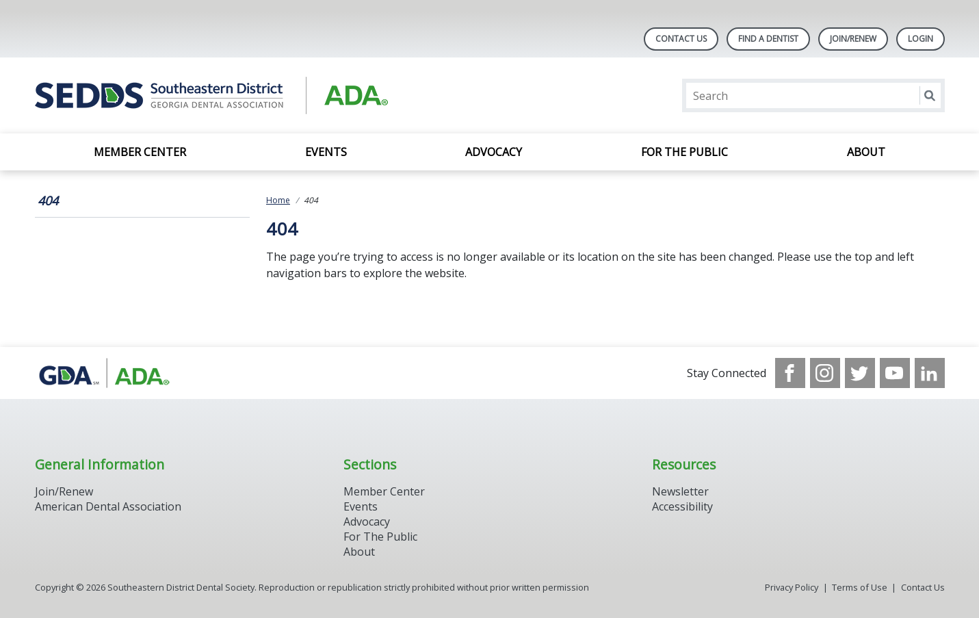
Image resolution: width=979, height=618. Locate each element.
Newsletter (680, 491)
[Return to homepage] (212, 95)
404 (48, 200)
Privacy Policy (791, 587)
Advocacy (493, 151)
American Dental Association (108, 506)
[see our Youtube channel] (895, 373)
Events (326, 151)
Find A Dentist (768, 38)
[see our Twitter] (860, 373)
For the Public (684, 151)
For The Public (380, 536)
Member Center (140, 151)
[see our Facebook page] (790, 373)
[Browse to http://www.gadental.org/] (104, 373)
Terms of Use (859, 587)
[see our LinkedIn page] (930, 373)
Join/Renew (853, 38)
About (866, 151)
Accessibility (682, 506)
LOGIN (920, 38)
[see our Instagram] (825, 373)
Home (278, 200)
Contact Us (681, 38)
